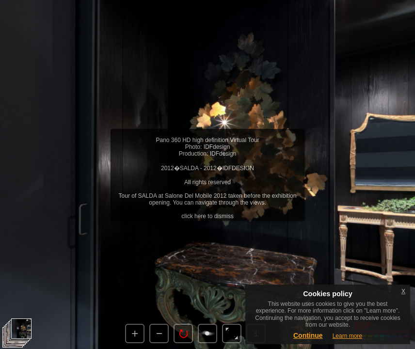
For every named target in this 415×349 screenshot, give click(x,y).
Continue (308, 335)
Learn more (347, 336)
